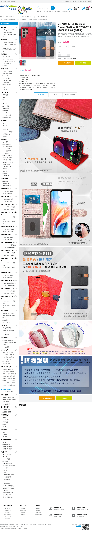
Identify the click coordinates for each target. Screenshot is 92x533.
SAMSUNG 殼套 (42, 17)
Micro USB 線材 (7, 80)
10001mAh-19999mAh (9, 61)
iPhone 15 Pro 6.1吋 (7, 288)
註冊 (78, 7)
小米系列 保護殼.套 (8, 340)
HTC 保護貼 (6, 334)
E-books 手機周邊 (7, 463)
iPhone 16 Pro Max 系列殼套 (9, 264)
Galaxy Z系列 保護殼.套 (9, 376)
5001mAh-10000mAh (8, 59)
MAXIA (4, 481)
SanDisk (5, 113)
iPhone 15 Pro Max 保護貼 (9, 306)
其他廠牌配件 (5, 407)
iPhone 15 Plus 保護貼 (9, 285)
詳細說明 (78, 526)
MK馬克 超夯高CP (7, 477)
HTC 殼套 (5, 332)
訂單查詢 (23, 512)
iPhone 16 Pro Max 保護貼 (9, 268)
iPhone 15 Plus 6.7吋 (8, 280)
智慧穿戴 (4, 120)
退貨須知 (38, 508)
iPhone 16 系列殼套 (8, 237)
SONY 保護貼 (6, 404)
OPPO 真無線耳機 (7, 155)
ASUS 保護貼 (6, 322)
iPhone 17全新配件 (8, 32)
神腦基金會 (8, 510)
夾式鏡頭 (5, 434)
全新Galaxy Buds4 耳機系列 (9, 35)
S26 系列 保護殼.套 (8, 369)
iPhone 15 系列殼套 (8, 275)
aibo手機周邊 (6, 461)
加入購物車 (66, 63)
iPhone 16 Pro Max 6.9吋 (8, 259)
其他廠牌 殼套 (6, 409)
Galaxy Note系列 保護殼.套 (9, 386)
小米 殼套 (5, 344)
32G (4, 97)
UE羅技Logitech (7, 169)
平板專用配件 (5, 415)
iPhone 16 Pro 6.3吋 (7, 250)
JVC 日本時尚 (6, 148)
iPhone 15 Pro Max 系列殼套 (9, 302)
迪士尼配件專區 (7, 495)
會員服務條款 (7, 514)
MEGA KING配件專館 (8, 474)
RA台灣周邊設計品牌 (8, 488)
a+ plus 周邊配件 (7, 459)
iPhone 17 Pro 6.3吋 (7, 204)
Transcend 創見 (7, 115)
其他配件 (5, 424)
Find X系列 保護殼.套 (8, 355)
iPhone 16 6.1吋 (6, 234)
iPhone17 (39, 11)
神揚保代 (12, 1)
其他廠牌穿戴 (6, 134)
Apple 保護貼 (6, 183)
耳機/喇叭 (4, 139)
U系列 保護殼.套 (7, 328)
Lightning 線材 (6, 78)
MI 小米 (5, 127)
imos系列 (5, 470)
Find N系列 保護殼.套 (8, 357)
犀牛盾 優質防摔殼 (8, 497)
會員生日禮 (23, 510)
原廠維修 (38, 512)
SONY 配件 (4, 395)
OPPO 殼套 (6, 361)
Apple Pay (72, 46)
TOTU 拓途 (6, 490)
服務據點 (7, 1)
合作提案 (23, 514)
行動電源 (4, 54)
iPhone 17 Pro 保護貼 (8, 209)
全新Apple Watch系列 (8, 30)
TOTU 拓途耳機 (7, 166)
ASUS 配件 (4, 311)
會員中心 (75, 9)
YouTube (81, 1)
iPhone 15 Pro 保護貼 (8, 293)
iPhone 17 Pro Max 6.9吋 (8, 213)
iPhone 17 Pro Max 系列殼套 (9, 218)
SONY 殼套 (6, 402)
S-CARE (66, 1)
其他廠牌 (5, 173)
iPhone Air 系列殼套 (8, 199)
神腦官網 (7, 508)
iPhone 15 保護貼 (7, 277)
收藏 (28, 70)
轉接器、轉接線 (7, 85)
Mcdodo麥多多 (6, 479)
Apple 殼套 (5, 181)
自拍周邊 (4, 429)
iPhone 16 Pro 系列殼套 (9, 253)
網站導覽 (7, 518)
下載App (2, 1)
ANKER (5, 456)
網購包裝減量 (38, 514)
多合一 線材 (6, 82)
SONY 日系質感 (7, 160)
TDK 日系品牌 (6, 164)
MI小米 (4, 472)
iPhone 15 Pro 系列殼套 (9, 291)
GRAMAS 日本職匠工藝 (9, 465)
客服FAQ (38, 510)
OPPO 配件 (4, 350)
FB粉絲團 (88, 1)
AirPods (54, 11)
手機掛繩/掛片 (6, 444)
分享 (22, 70)
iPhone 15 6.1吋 (6, 272)
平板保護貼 (6, 422)
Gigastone (5, 110)
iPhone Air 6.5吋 (6, 196)
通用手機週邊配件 (7, 449)
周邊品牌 (4, 452)
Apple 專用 (5, 142)
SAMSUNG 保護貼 (8, 391)
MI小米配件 (4, 337)
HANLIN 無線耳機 (7, 146)
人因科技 (5, 171)
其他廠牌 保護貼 (7, 412)
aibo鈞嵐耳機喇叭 (7, 144)
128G (4, 101)
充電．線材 (4, 69)
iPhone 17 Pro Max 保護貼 (9, 222)
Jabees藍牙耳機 (7, 151)
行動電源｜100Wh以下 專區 (9, 45)
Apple (4, 123)
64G (4, 99)
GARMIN (5, 125)
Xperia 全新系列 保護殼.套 (10, 397)
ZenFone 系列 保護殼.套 (9, 313)
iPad (44, 11)
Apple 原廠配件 (7, 185)
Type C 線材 (6, 76)
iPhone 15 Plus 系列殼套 (9, 283)
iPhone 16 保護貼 (7, 239)
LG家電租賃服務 (65, 11)
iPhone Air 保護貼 (7, 201)
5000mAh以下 (6, 57)
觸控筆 (4, 426)
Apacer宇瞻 (6, 108)
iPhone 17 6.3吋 (6, 188)
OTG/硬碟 (5, 95)
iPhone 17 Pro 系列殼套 (9, 207)
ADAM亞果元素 (7, 454)
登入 (73, 7)
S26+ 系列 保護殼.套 (8, 371)
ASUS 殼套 (6, 320)
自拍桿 (4, 432)
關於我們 (7, 512)
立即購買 (83, 63)
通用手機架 (6, 442)
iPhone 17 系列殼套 (8, 191)
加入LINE (73, 1)
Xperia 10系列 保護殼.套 (9, 399)
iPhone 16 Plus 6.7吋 (8, 242)
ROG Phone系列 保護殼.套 (9, 317)
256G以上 (5, 104)
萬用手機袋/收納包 (8, 446)
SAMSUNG (6, 129)
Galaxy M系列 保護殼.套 (9, 383)
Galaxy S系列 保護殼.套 (9, 378)
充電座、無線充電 (7, 71)
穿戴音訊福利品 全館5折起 (9, 50)
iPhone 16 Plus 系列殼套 (9, 245)
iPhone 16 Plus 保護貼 (9, 247)
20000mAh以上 (7, 63)
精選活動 (4, 39)
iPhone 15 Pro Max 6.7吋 (8, 297)
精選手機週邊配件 (6, 439)
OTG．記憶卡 (5, 92)
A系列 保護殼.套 (7, 359)
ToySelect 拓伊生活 (8, 492)
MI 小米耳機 (6, 153)
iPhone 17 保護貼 (7, 193)
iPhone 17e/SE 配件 (7, 227)
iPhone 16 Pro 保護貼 (8, 255)
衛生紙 (58, 11)
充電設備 (5, 89)
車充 (4, 87)
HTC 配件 (4, 325)
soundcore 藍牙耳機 (8, 162)
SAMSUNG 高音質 (8, 157)
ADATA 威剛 (6, 106)
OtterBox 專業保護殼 (8, 486)
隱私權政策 (8, 516)
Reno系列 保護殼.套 (8, 352)
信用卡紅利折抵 (63, 46)
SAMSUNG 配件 (26, 17)
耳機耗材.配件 (6, 175)
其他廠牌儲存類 (7, 117)
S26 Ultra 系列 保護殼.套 (9, 374)
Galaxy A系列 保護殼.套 (9, 380)
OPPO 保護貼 (6, 363)
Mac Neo (48, 11)
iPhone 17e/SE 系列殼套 (9, 229)
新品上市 (4, 27)
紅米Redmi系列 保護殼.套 (9, 342)
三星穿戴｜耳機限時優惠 (9, 42)
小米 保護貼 (6, 347)
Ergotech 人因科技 (8, 132)
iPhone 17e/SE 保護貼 (8, 231)
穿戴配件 (5, 136)
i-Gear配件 (5, 468)
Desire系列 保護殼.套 (8, 330)
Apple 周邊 (4, 178)
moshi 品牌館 (6, 483)
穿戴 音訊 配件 (10, 17)
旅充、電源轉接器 (7, 73)
